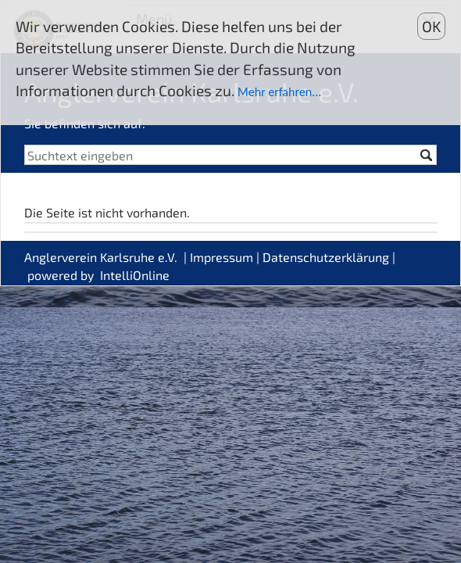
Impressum (221, 256)
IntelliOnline (135, 274)
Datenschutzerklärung (326, 256)
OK (431, 26)
